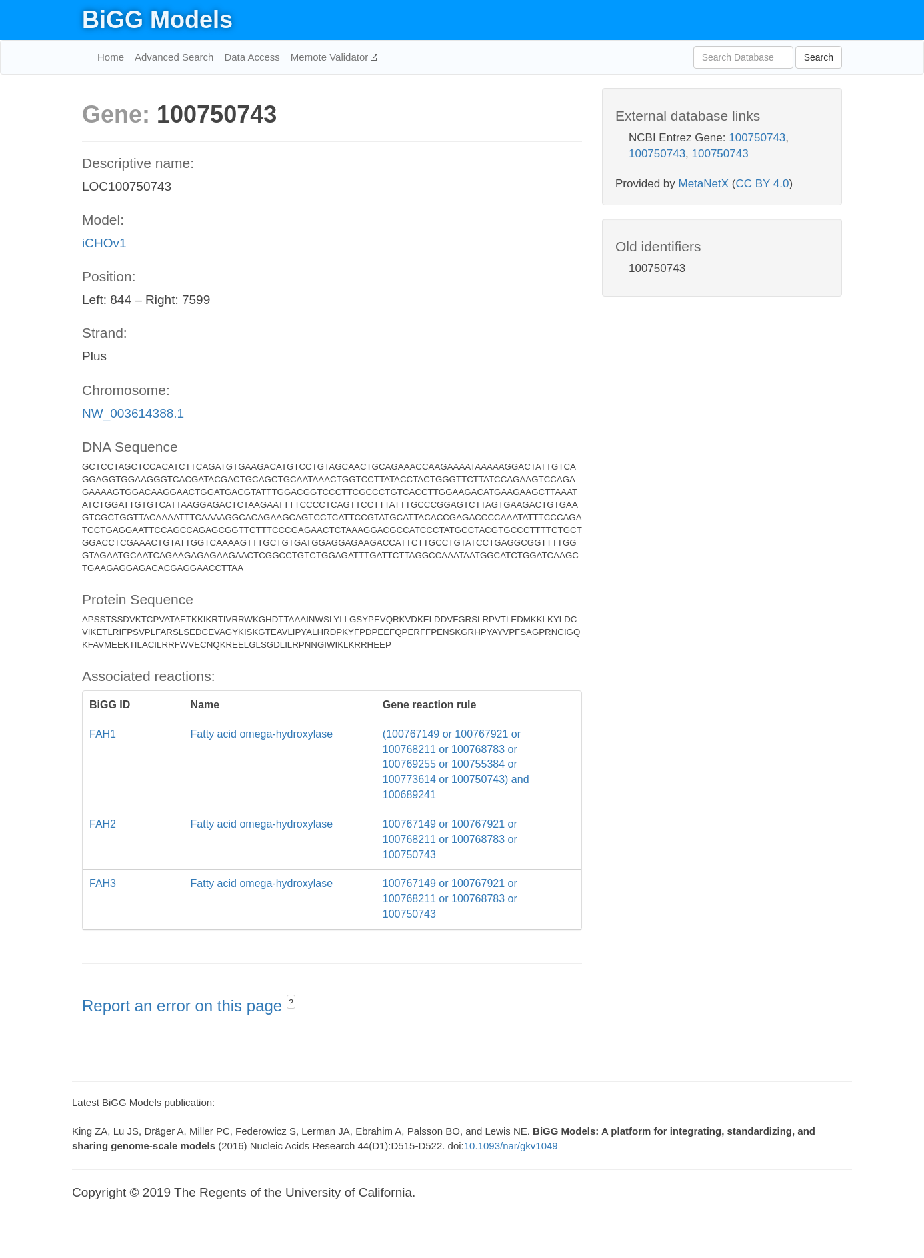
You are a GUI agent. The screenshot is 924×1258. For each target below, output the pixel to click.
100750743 (757, 137)
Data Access (251, 57)
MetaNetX (704, 183)
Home (110, 57)
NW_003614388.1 (133, 413)
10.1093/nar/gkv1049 (511, 1145)
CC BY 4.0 (762, 183)
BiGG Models (157, 19)
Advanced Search (174, 57)
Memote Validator (331, 57)
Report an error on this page (184, 1006)
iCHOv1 (104, 243)
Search (818, 57)
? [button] (291, 1002)
